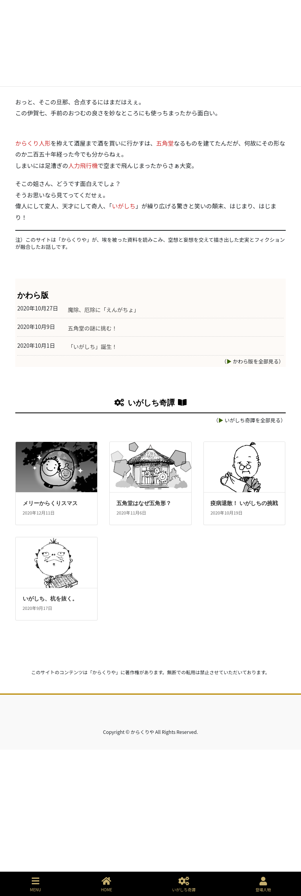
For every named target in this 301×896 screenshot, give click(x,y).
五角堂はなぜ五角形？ (143, 650)
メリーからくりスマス (50, 650)
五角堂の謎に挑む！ (92, 474)
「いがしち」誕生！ (92, 493)
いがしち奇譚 (184, 884)
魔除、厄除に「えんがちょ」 (103, 456)
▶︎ (229, 507)
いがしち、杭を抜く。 (50, 745)
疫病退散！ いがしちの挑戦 (244, 650)
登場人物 (263, 884)
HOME (106, 884)
